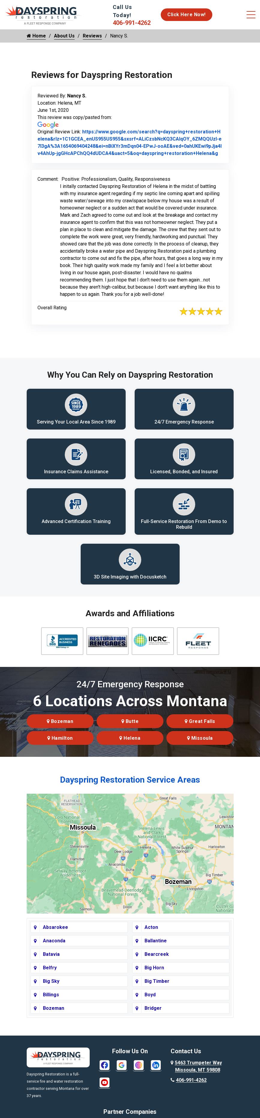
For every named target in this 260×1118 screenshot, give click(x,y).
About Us (64, 36)
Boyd (150, 1001)
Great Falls (200, 727)
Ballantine (156, 947)
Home (36, 36)
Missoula (200, 744)
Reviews (92, 36)
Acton (151, 933)
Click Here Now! (186, 14)
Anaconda (54, 947)
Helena (129, 744)
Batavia (51, 960)
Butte (130, 727)
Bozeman (60, 727)
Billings (51, 1001)
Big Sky (51, 987)
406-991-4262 (132, 22)
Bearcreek (157, 960)
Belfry (50, 974)
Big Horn (154, 974)
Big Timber (157, 987)
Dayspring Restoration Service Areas (130, 786)
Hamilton (60, 744)
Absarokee (55, 933)
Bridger (153, 1014)
